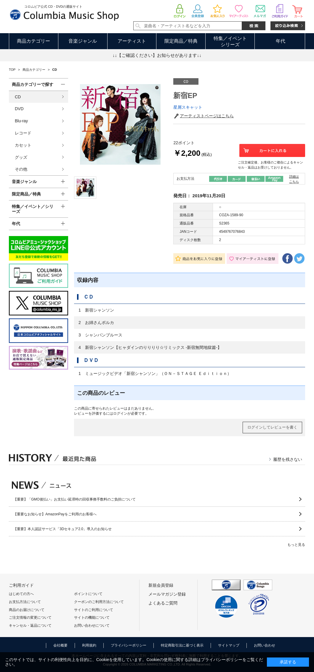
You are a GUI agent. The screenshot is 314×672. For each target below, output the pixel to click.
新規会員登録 (160, 585)
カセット (23, 145)
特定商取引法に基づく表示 (182, 645)
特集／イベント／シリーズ (32, 209)
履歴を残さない (287, 459)
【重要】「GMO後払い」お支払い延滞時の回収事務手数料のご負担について (74, 499)
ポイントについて (88, 594)
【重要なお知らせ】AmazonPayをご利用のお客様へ (55, 514)
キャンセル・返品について (30, 625)
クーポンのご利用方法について (99, 602)
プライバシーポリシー (128, 645)
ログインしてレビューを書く (272, 427)
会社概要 (60, 645)
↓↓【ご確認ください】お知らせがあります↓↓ (157, 55)
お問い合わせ (264, 645)
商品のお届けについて (26, 610)
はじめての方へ (21, 594)
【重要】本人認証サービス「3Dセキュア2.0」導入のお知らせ (62, 529)
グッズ (21, 157)
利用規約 (89, 645)
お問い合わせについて (92, 625)
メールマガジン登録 (167, 594)
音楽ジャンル (82, 41)
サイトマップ (228, 645)
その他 (21, 169)
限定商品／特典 (181, 41)
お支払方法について (25, 602)
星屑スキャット (187, 107)
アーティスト (132, 41)
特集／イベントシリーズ (230, 41)
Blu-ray (21, 120)
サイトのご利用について (93, 610)
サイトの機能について (92, 617)
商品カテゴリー (33, 41)
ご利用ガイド (21, 585)
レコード (23, 133)
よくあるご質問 (162, 603)
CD (18, 96)
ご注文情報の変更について (30, 617)
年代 (280, 41)
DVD (19, 108)
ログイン (120, 413)
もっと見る (296, 545)
